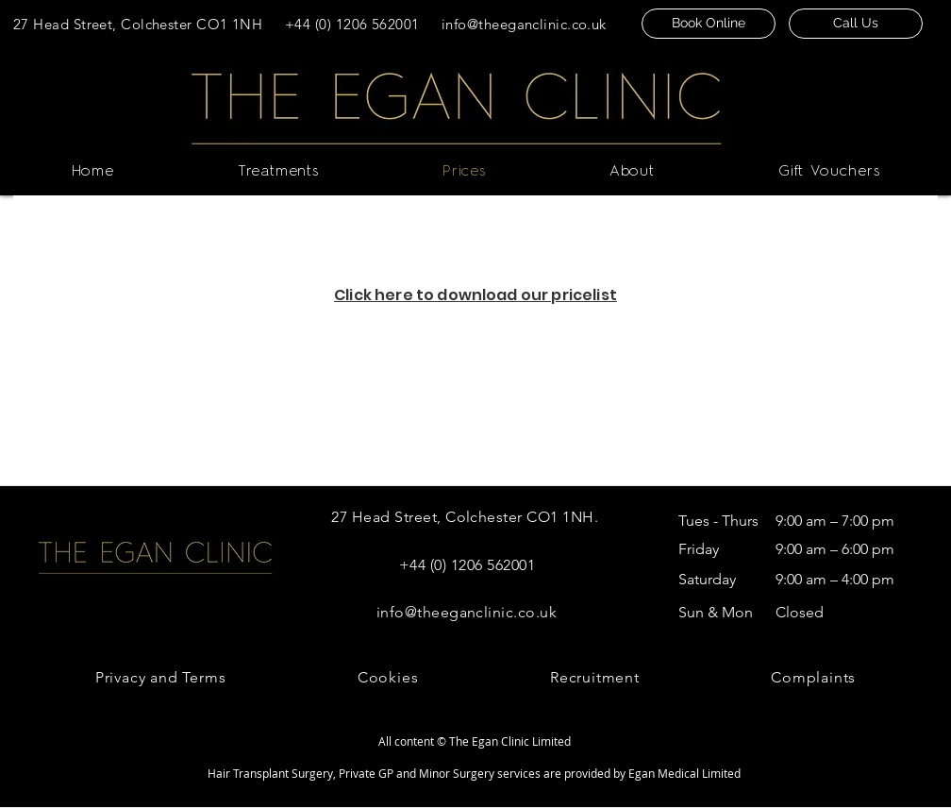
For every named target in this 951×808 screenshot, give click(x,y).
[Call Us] (856, 23)
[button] (277, 172)
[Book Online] (709, 23)
